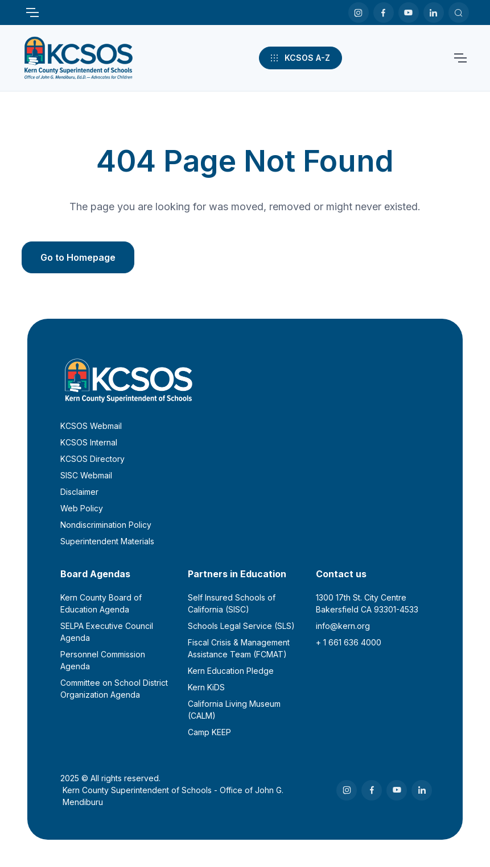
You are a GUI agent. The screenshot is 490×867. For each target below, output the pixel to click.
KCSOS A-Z (299, 58)
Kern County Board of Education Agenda (101, 603)
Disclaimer (79, 492)
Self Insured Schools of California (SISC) (231, 603)
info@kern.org (343, 626)
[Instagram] (358, 12)
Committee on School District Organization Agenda (114, 688)
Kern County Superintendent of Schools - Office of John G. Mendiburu (173, 796)
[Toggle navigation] (31, 12)
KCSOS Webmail (91, 426)
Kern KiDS (206, 687)
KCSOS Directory (92, 459)
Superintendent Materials (107, 541)
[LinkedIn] (433, 12)
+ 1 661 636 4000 (348, 642)
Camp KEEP (209, 732)
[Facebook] (383, 12)
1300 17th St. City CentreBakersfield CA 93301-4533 (367, 603)
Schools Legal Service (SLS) (241, 626)
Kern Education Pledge (231, 671)
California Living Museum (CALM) (234, 709)
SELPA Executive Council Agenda (106, 632)
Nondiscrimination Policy (105, 525)
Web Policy (81, 508)
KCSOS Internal (88, 442)
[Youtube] (408, 12)
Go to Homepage (78, 257)
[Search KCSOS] (458, 12)
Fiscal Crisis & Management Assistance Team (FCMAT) (239, 648)
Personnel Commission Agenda (102, 660)
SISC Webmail (86, 475)
